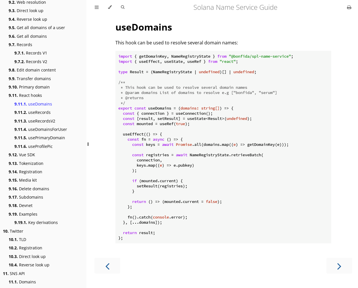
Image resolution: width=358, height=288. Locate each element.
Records (20, 44)
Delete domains (29, 188)
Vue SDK (22, 154)
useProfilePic (33, 146)
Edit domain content (32, 70)
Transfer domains (30, 78)
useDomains (33, 104)
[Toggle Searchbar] (122, 7)
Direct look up (26, 10)
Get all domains (28, 36)
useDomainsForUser (40, 129)
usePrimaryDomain (39, 137)
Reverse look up (28, 19)
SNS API (14, 273)
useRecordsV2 (34, 121)
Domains (22, 282)
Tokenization (26, 163)
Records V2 (30, 61)
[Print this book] (349, 7)
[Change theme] (109, 7)
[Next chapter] (339, 266)
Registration (25, 171)
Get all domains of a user (37, 27)
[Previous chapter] (107, 266)
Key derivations (36, 222)
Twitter (13, 231)
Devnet (21, 205)
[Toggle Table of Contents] (96, 7)
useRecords (32, 112)
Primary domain (29, 87)
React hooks (25, 95)
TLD (17, 239)
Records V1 (30, 53)
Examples (23, 214)
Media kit (23, 180)
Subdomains (26, 197)
